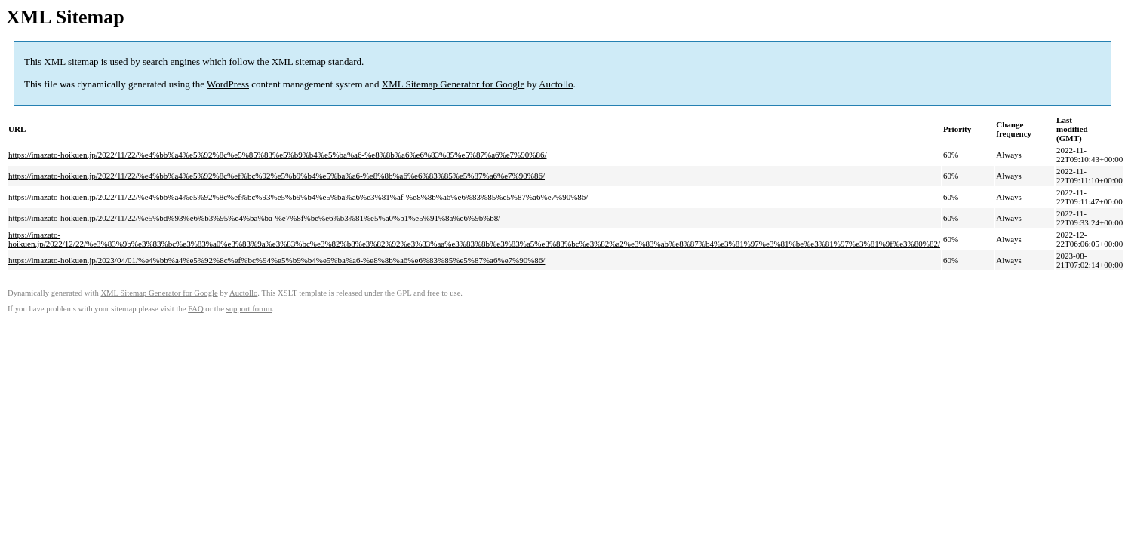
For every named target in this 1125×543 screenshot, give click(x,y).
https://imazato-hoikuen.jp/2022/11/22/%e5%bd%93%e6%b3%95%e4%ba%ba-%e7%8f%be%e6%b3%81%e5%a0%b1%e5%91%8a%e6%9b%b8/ (254, 217)
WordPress (228, 84)
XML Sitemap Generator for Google (453, 84)
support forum (249, 309)
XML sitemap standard (316, 61)
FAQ (196, 309)
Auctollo (556, 84)
